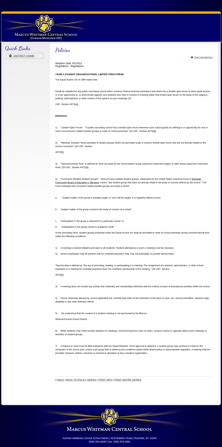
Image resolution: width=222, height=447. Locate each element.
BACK (60, 379)
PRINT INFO (105, 379)
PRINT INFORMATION (201, 58)
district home (21, 55)
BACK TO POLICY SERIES (81, 379)
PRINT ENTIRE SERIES (127, 379)
